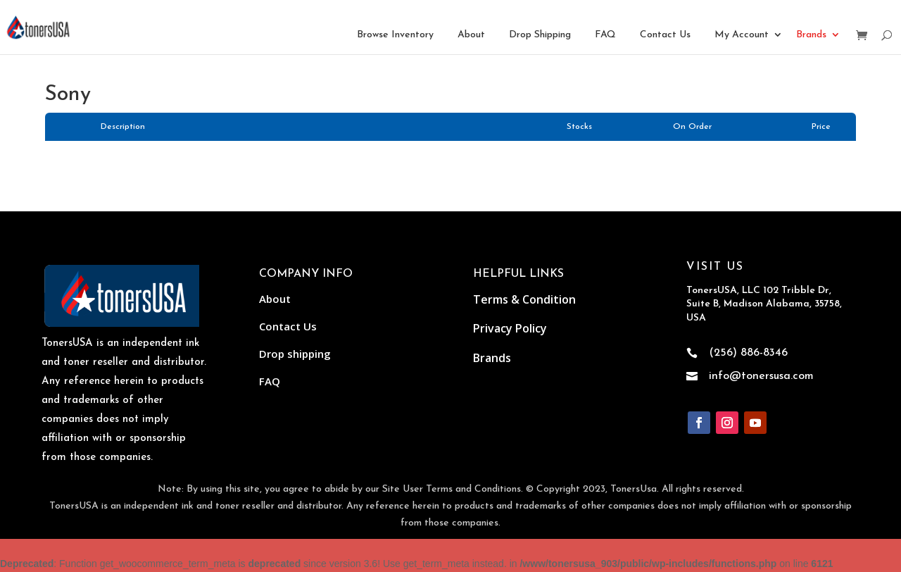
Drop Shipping (540, 35)
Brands (811, 35)
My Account (741, 35)
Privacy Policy (510, 328)
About (471, 35)
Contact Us (665, 35)
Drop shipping (295, 354)
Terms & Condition (524, 299)
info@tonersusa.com (761, 376)
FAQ (605, 35)
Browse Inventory (395, 35)
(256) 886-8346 (748, 353)
